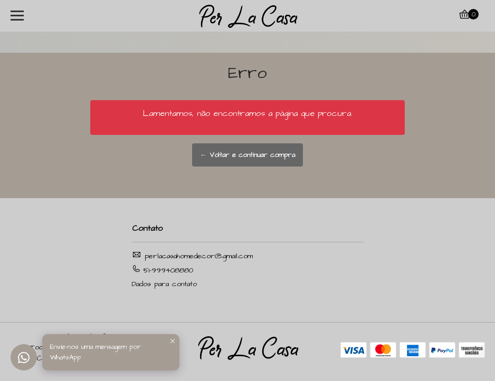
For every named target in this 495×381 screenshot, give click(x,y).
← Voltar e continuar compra (247, 155)
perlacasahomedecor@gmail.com (192, 255)
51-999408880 (162, 270)
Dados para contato (164, 284)
